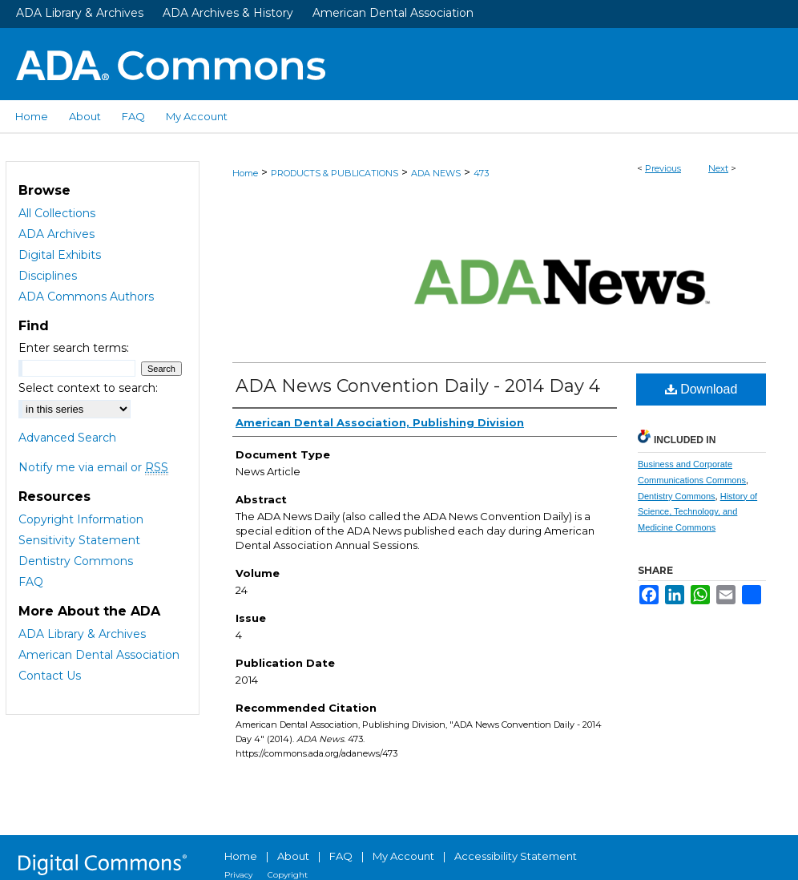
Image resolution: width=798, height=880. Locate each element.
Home (245, 173)
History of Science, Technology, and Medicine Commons (697, 512)
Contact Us (49, 675)
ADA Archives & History (228, 13)
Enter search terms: (73, 348)
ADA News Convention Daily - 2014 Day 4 (418, 386)
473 (481, 173)
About (293, 856)
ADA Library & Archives (79, 13)
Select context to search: (88, 388)
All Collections (56, 213)
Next (718, 168)
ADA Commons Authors (86, 296)
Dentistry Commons (676, 496)
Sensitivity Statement (79, 540)
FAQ (30, 582)
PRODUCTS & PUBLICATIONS (334, 173)
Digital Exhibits (59, 255)
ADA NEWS (436, 173)
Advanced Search (67, 437)
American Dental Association (393, 13)
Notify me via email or (93, 467)
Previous (663, 168)
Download (701, 389)
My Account (403, 856)
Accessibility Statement (515, 856)
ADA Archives (56, 234)
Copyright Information (80, 519)
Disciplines (47, 275)
